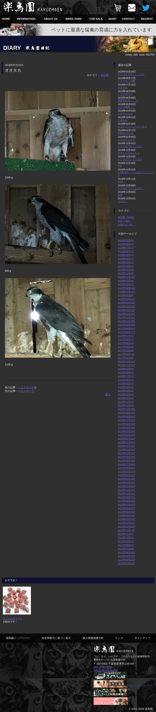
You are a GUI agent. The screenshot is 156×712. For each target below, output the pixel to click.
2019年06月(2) (125, 251)
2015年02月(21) (126, 438)
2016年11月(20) (126, 365)
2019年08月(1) (125, 244)
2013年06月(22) (126, 508)
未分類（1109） (126, 217)
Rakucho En (134, 685)
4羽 (120, 165)
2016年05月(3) (125, 383)
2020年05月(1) (125, 240)
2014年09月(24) (126, 457)
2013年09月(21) (126, 497)
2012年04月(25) (126, 559)
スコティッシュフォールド (132, 126)
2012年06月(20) (126, 552)
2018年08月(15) (126, 288)
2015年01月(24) (126, 442)
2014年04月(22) (126, 475)
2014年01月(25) (126, 486)
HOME (6, 18)
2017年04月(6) (125, 346)
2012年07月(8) (125, 548)
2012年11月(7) (125, 533)
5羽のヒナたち (126, 133)
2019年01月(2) (125, 269)
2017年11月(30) (126, 321)
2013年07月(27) (126, 504)
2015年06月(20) (126, 424)
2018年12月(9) (125, 273)
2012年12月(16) (126, 530)
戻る (107, 394)
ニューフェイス (126, 139)
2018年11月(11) (126, 277)
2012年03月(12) (126, 563)
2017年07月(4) (125, 335)
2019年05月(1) (125, 255)
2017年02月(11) (126, 354)
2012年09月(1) (125, 541)
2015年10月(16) (126, 409)
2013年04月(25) (126, 515)
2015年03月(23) (126, 435)
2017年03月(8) (125, 350)
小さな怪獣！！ (126, 107)
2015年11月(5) (125, 405)
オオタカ (123, 87)
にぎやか (123, 120)
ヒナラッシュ (125, 113)
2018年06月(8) (125, 295)
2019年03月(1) (125, 262)
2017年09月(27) (126, 328)
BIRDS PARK (73, 18)
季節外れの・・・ (127, 100)
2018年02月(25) (126, 310)
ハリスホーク (26, 390)
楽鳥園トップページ (18, 638)
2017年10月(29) (126, 324)
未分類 (104, 75)
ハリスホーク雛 (27, 387)
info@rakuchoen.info (106, 669)
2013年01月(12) (126, 526)
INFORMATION (26, 18)
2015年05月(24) (126, 427)
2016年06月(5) (125, 379)
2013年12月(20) (126, 490)
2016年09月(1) (125, 372)
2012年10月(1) (125, 537)
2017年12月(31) (126, 317)
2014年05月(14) (126, 471)
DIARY (112, 18)
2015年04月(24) (126, 431)
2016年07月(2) (125, 376)
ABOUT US (51, 18)
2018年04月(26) (126, 302)
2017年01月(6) (125, 357)
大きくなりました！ (129, 152)
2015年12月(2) (125, 401)
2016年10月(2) (125, 368)
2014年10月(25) (126, 453)
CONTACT (128, 18)
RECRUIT (147, 18)
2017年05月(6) (125, 343)
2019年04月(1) (125, 258)
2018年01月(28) (126, 313)
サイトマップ (142, 638)
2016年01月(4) (125, 398)
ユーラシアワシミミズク (131, 74)
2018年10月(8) (125, 280)
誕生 (120, 194)
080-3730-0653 (103, 666)
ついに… (123, 201)
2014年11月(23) (126, 449)
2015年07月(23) (126, 420)
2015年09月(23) (126, 412)
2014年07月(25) (126, 464)
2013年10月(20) (126, 493)
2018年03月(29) (126, 306)
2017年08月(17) (126, 332)
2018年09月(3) (125, 284)
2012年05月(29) (126, 556)
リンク (119, 638)
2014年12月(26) (126, 446)
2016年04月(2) (125, 387)
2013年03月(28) (126, 519)
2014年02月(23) (126, 482)
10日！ (121, 181)
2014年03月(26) (126, 479)
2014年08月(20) (126, 460)
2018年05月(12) (126, 299)
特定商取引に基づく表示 (56, 638)
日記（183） (125, 220)
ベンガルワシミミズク (130, 146)
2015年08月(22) (126, 416)
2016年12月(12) (126, 361)
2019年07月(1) (125, 247)
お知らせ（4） (126, 224)
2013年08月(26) (126, 500)
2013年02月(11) (126, 522)
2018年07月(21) (126, 291)
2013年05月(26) (126, 511)
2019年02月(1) (125, 266)
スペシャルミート (12, 618)
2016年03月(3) (125, 390)
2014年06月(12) (126, 468)
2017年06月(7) (125, 339)
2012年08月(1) (125, 545)
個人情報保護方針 (93, 638)
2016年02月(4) (125, 394)
